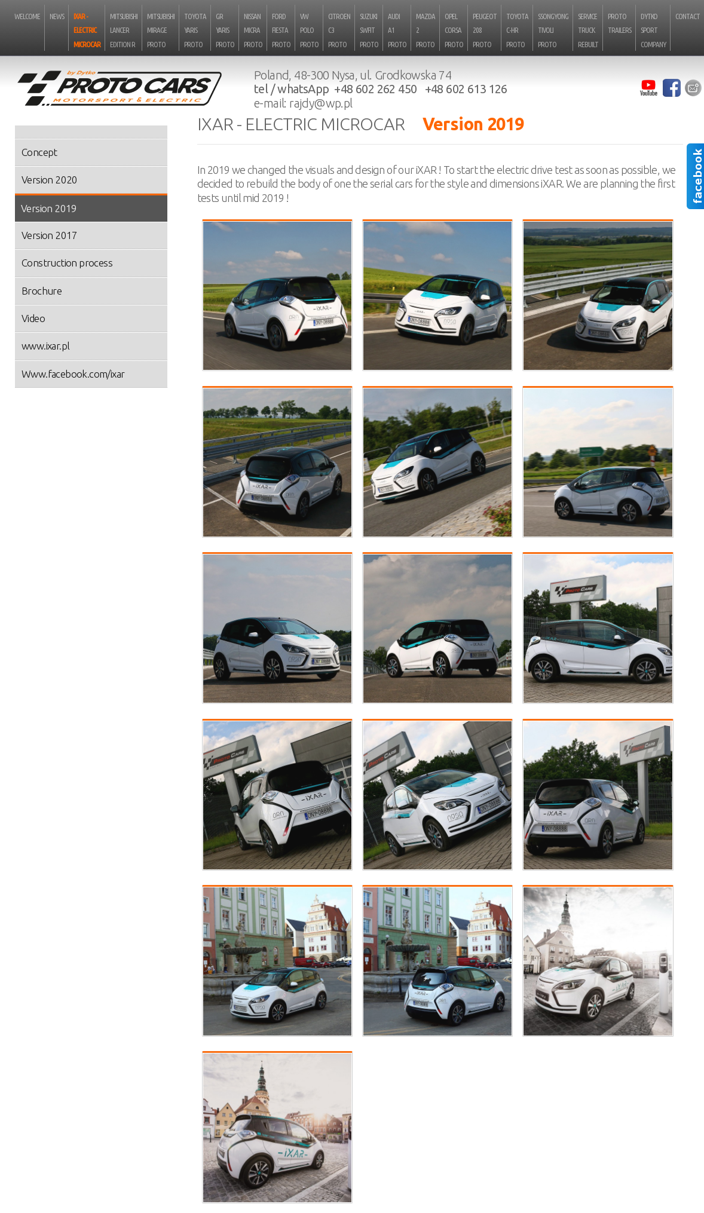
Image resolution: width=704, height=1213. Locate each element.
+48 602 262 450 (375, 89)
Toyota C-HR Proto (517, 30)
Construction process (67, 262)
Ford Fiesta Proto (281, 30)
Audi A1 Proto (397, 30)
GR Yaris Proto (225, 30)
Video (33, 318)
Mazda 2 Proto (425, 30)
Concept (39, 152)
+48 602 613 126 (466, 89)
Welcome (27, 16)
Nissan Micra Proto (253, 30)
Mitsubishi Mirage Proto (161, 30)
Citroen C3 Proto (339, 30)
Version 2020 (50, 179)
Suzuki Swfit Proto (369, 30)
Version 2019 (49, 208)
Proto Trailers (619, 23)
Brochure (42, 290)
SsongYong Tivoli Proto (553, 30)
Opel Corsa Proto (454, 30)
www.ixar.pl (45, 345)
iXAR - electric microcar (87, 30)
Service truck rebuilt (588, 30)
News (57, 16)
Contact (687, 16)
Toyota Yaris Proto (195, 30)
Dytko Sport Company (653, 30)
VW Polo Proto (309, 30)
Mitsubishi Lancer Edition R (123, 30)
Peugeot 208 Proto (485, 30)
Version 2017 (50, 235)
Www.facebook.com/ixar (73, 373)
